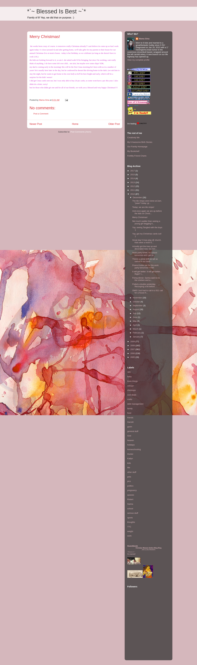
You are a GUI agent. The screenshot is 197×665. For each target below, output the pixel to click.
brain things (132, 381)
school (130, 508)
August (136, 309)
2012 (132, 186)
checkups (131, 390)
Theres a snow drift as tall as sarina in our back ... (145, 260)
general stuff (132, 431)
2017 (132, 171)
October (137, 302)
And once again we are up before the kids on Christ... (147, 212)
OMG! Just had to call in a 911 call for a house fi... (147, 291)
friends (130, 417)
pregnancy (132, 490)
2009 (132, 341)
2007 (132, 349)
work (129, 536)
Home (75, 124)
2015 (132, 174)
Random (152, 549)
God (129, 436)
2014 (132, 178)
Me (128, 467)
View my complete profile (138, 60)
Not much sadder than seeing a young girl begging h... (146, 222)
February (137, 333)
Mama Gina (144, 39)
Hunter (130, 454)
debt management (135, 404)
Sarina (130, 504)
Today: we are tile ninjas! (143, 207)
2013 (132, 182)
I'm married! (131, 554)
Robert (130, 499)
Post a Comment (40, 114)
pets (129, 477)
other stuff (131, 472)
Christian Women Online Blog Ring (148, 548)
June (135, 317)
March (136, 329)
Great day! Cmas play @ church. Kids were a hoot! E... (146, 241)
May (135, 321)
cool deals (131, 395)
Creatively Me (133, 137)
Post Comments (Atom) (80, 132)
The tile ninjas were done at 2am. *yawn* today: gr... (147, 202)
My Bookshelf (133, 151)
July (135, 313)
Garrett (130, 422)
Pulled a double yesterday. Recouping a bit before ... (144, 285)
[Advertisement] (136, 638)
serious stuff (132, 513)
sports (130, 518)
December (138, 197)
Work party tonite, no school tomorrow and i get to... (144, 253)
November (138, 298)
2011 (132, 190)
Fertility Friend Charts (136, 156)
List (147, 549)
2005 (132, 357)
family (130, 408)
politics (130, 486)
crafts (129, 399)
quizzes (130, 495)
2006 (132, 353)
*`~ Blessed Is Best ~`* (56, 11)
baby (129, 376)
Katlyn (130, 458)
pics (129, 481)
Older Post (114, 124)
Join (143, 549)
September (138, 305)
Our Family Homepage (137, 146)
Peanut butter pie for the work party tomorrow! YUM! (145, 266)
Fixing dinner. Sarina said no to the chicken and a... (146, 279)
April (135, 325)
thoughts (131, 522)
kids (129, 463)
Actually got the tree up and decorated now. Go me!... (144, 247)
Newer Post (36, 124)
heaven (130, 440)
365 (129, 372)
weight (130, 531)
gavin (129, 427)
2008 (132, 345)
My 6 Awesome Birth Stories (139, 142)
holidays (131, 445)
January (137, 337)
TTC (129, 527)
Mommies (130, 552)
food (129, 413)
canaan (130, 386)
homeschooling (134, 449)
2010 (132, 194)
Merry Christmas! (139, 217)
